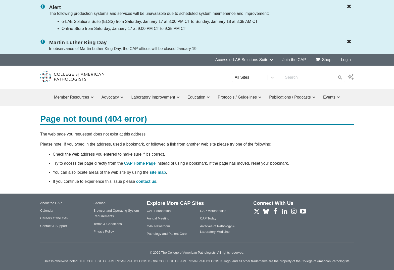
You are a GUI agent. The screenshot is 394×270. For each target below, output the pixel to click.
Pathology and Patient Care (167, 234)
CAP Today (208, 218)
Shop (323, 59)
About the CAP (51, 203)
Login (346, 60)
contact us (146, 181)
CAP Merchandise (213, 211)
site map (158, 172)
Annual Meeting (158, 218)
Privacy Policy (103, 231)
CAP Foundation (159, 211)
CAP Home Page (140, 163)
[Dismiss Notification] (350, 7)
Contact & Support (53, 226)
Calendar (47, 210)
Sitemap (99, 203)
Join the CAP (294, 60)
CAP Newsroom (158, 226)
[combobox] (307, 77)
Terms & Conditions (107, 224)
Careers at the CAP (54, 218)
